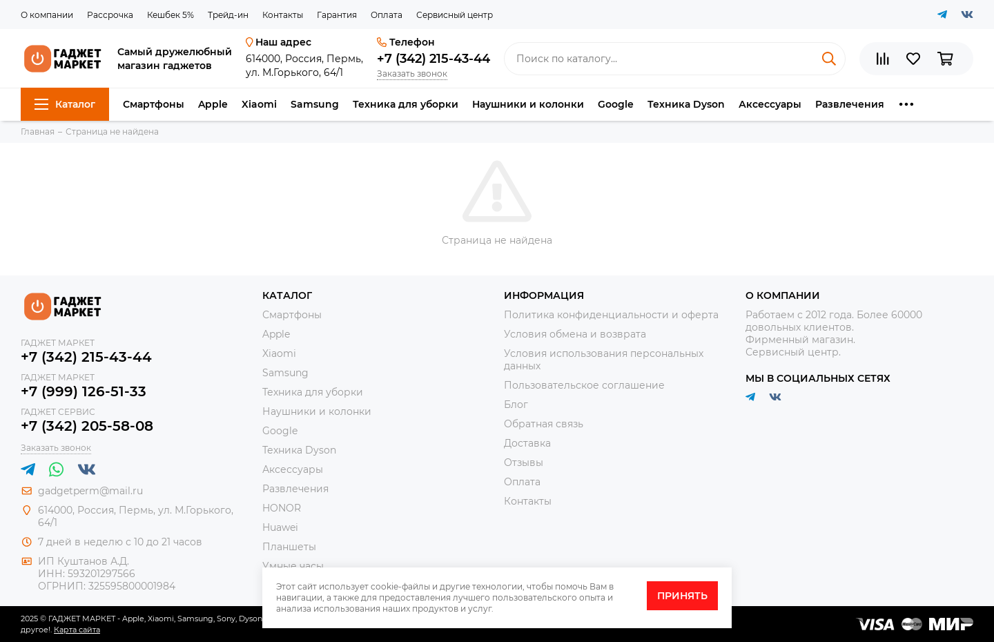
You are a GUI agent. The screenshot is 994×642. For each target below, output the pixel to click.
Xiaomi (259, 104)
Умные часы (293, 566)
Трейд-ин (228, 15)
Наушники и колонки (528, 104)
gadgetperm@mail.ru (90, 491)
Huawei (280, 527)
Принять (682, 596)
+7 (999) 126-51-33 (83, 391)
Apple (213, 104)
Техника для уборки (405, 104)
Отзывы (523, 462)
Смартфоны (153, 104)
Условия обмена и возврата (575, 334)
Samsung (315, 104)
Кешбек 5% (170, 15)
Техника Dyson (686, 104)
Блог (516, 404)
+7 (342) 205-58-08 (87, 426)
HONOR (281, 508)
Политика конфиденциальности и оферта (611, 315)
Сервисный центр (454, 15)
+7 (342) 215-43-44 (433, 58)
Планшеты (289, 547)
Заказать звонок (412, 73)
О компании (47, 15)
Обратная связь (543, 424)
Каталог (65, 104)
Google (616, 104)
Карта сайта (77, 629)
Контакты (282, 15)
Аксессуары (770, 104)
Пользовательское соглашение (584, 385)
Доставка (527, 443)
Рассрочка (110, 15)
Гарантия (337, 15)
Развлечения (849, 104)
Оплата (386, 15)
